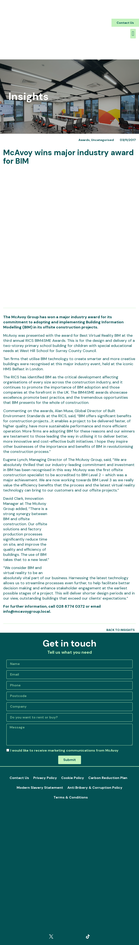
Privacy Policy (45, 778)
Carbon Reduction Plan (107, 778)
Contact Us (19, 778)
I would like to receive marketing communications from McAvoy (64, 750)
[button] (125, 23)
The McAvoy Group (21, 317)
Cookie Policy (72, 778)
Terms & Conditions (71, 797)
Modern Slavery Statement (40, 787)
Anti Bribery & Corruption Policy (94, 787)
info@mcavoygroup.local (26, 611)
